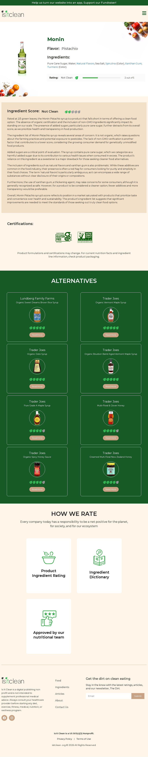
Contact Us (62, 707)
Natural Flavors (85, 63)
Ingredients (62, 687)
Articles (59, 693)
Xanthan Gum (133, 63)
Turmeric (52, 67)
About (59, 700)
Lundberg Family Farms (37, 298)
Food (58, 680)
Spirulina (111, 63)
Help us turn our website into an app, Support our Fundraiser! (74, 2)
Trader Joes (111, 298)
